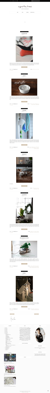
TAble (38, 188)
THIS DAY (24, 75)
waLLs (28, 338)
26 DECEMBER (24, 110)
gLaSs (32, 104)
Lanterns (38, 147)
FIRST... (6, 343)
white (29, 338)
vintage (26, 338)
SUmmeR (29, 330)
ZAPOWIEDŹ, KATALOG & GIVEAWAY (8, 361)
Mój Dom (21, 330)
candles (31, 265)
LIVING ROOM (37, 104)
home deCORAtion (34, 147)
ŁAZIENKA (27, 339)
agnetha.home (25, 6)
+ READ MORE (24, 101)
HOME (17, 12)
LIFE (27, 328)
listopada (7, 346)
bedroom (27, 331)
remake (23, 337)
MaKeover (27, 329)
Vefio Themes (28, 390)
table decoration (32, 231)
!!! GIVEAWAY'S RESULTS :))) (7, 384)
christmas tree (34, 187)
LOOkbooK (22, 329)
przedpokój (21, 337)
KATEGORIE (27, 12)
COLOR (23, 327)
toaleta (24, 338)
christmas (21, 332)
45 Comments (11, 266)
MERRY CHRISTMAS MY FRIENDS (24, 237)
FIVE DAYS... (24, 272)
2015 (5, 330)
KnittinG (34, 104)
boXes (33, 103)
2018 (5, 328)
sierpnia (7, 348)
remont (24, 337)
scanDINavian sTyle (27, 337)
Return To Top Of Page (25, 391)
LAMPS (26, 328)
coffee (26, 332)
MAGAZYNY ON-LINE (32, 12)
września (7, 347)
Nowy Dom (25, 330)
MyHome (29, 329)
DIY (28, 327)
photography (28, 336)
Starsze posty (36, 313)
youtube (25, 339)
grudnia (7, 333)
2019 (5, 327)
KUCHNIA (21, 328)
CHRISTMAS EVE (24, 153)
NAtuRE (23, 330)
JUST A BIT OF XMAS (8, 339)
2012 (5, 332)
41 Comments (11, 70)
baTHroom (31, 103)
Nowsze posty (12, 313)
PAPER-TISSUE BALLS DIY (8, 345)
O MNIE (22, 12)
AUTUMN (21, 327)
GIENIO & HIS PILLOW (8, 342)
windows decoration (36, 148)
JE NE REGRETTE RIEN (24, 33)
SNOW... (6, 340)
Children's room (37, 103)
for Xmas (30, 147)
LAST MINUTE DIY (24, 194)
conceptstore (28, 332)
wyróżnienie (23, 339)
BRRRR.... (7, 341)
